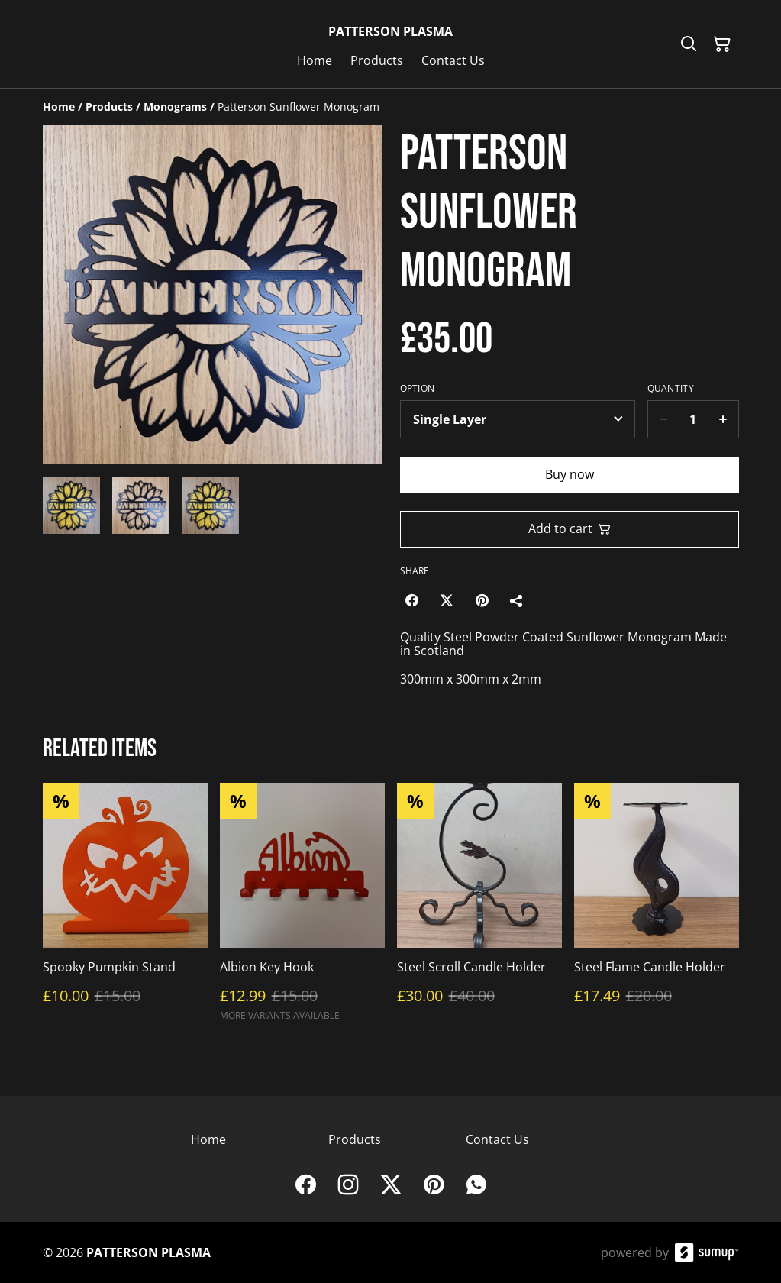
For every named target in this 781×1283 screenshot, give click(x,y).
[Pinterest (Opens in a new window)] (481, 600)
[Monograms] (175, 106)
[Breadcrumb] (391, 107)
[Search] (688, 44)
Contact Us (497, 1139)
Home (208, 1139)
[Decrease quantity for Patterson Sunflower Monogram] (663, 419)
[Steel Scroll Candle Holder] (479, 909)
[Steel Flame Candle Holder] (656, 909)
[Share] (516, 600)
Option (417, 388)
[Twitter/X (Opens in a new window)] (446, 600)
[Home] (59, 106)
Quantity (670, 388)
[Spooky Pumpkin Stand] (125, 909)
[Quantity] (693, 419)
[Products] (109, 106)
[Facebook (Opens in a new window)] (411, 600)
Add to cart (569, 528)
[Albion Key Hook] (302, 909)
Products (354, 1139)
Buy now (569, 474)
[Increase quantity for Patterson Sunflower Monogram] (723, 419)
